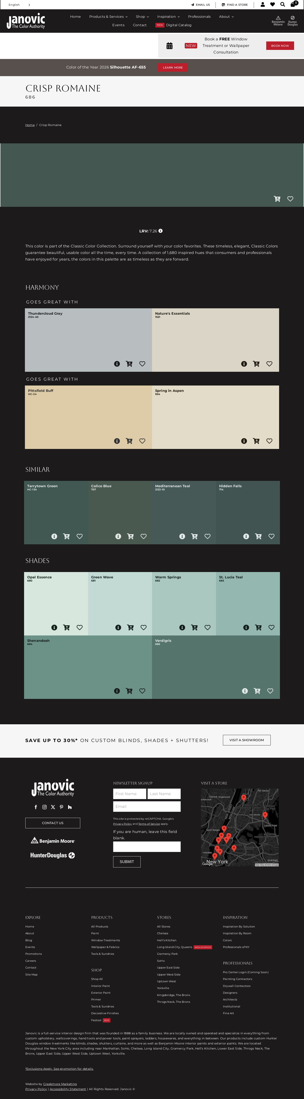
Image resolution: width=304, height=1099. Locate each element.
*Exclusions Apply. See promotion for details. (59, 1069)
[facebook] (36, 807)
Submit (127, 862)
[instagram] (44, 807)
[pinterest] (61, 807)
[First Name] (129, 794)
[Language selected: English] (19, 5)
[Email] (147, 806)
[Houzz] (70, 807)
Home (30, 125)
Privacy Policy (122, 823)
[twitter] (53, 807)
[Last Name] (164, 794)
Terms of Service (149, 823)
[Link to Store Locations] (240, 827)
